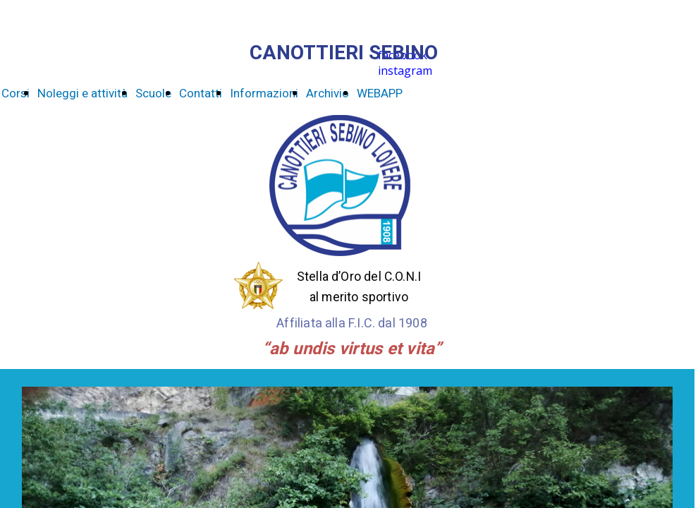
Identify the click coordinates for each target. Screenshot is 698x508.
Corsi (15, 93)
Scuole (153, 93)
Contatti (200, 93)
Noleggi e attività (82, 93)
